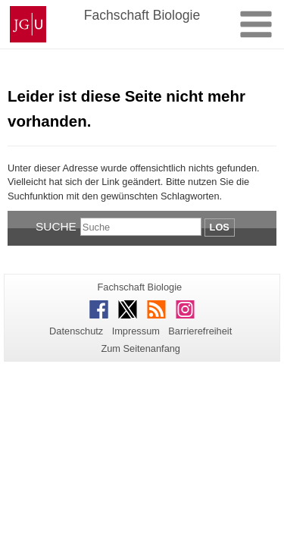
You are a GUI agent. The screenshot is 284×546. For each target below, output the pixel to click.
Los (219, 227)
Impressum (136, 331)
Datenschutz (76, 331)
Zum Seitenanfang (140, 348)
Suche (56, 226)
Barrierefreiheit (200, 331)
